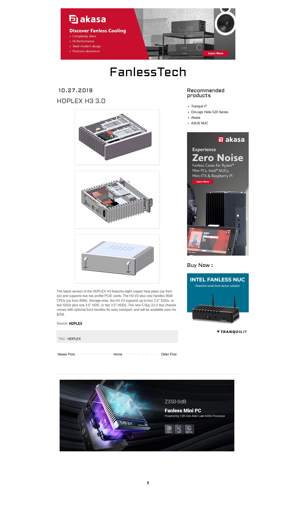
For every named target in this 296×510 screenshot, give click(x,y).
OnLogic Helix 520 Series (209, 112)
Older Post (169, 354)
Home (117, 354)
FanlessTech (148, 73)
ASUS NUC (199, 123)
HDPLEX (75, 323)
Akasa (195, 117)
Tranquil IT (199, 106)
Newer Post (66, 354)
